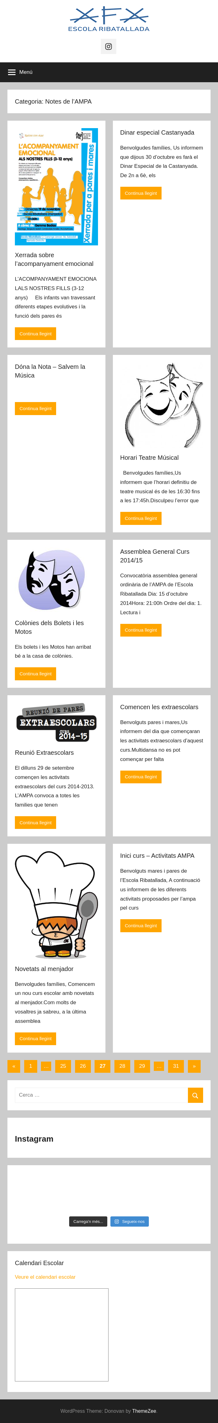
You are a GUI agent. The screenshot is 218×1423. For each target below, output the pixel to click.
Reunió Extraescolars (44, 752)
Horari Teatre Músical (149, 457)
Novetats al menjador (44, 968)
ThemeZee (144, 1411)
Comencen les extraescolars (159, 707)
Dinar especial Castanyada (157, 132)
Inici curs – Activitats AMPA (157, 855)
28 (122, 1066)
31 (176, 1066)
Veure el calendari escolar (45, 1277)
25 (63, 1066)
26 (83, 1066)
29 (142, 1066)
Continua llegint (35, 333)
